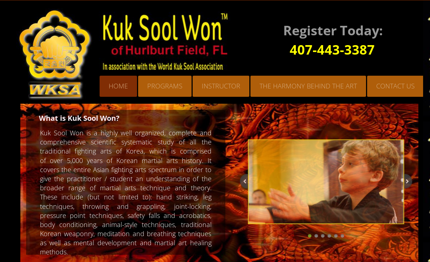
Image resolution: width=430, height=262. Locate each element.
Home (118, 86)
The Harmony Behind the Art (308, 86)
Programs (164, 86)
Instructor (221, 86)
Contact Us (395, 86)
